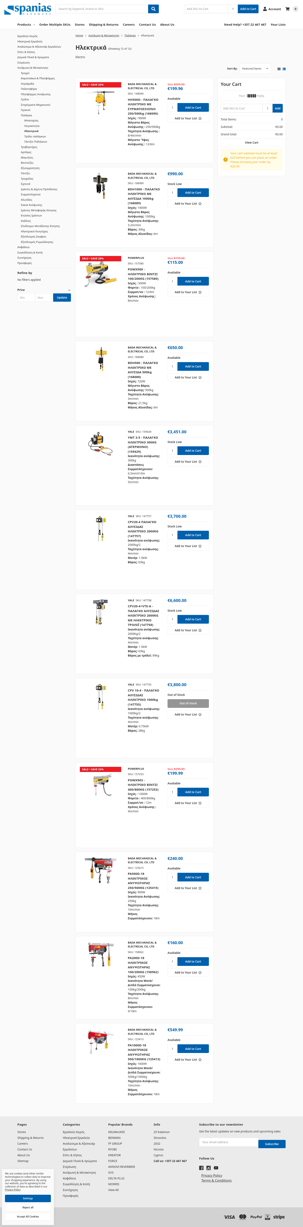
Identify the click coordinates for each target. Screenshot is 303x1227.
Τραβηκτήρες (29, 147)
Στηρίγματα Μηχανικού (35, 105)
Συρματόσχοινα (31, 194)
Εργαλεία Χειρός (27, 36)
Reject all (28, 1207)
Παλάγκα (26, 115)
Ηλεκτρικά (31, 131)
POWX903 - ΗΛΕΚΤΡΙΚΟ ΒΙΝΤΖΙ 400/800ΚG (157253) (143, 784)
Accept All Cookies (28, 1216)
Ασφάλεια (23, 247)
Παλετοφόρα (29, 89)
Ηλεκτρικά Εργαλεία (29, 41)
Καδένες (26, 221)
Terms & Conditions (216, 1176)
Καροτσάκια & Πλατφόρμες (38, 78)
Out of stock (188, 703)
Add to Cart (248, 9)
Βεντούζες (27, 162)
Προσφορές (24, 263)
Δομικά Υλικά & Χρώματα (33, 57)
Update (62, 297)
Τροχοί (25, 73)
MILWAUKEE (116, 1132)
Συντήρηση (24, 257)
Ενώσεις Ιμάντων (31, 215)
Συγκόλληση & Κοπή (30, 252)
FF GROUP (115, 1143)
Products (26, 24)
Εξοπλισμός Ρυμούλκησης (37, 242)
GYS (111, 1172)
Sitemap (23, 1161)
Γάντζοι (25, 173)
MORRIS (113, 1184)
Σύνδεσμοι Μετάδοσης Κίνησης (40, 226)
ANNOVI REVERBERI (121, 1167)
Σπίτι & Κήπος (26, 52)
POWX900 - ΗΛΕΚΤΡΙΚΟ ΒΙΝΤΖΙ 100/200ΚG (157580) (143, 274)
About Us (167, 24)
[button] (44, 289)
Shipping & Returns (104, 24)
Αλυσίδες (26, 200)
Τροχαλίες (27, 178)
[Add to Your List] (188, 118)
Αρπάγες (26, 152)
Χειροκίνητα (32, 126)
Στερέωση (23, 62)
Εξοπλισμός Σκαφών (33, 236)
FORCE (112, 1161)
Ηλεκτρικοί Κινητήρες (34, 231)
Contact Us (147, 24)
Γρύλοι (25, 99)
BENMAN (114, 1138)
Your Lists (278, 24)
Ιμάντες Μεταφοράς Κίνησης (39, 210)
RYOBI (112, 1149)
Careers (129, 24)
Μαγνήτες (27, 157)
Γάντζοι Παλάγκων (35, 141)
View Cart (252, 142)
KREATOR (114, 1155)
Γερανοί (25, 110)
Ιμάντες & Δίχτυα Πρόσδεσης (39, 189)
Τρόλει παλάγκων (35, 136)
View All (113, 1190)
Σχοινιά (25, 184)
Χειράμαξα (27, 83)
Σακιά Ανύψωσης (31, 205)
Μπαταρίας (31, 120)
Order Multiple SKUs (55, 24)
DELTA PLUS (116, 1178)
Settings (28, 1198)
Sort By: (232, 68)
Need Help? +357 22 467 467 (245, 24)
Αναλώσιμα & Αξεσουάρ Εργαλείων (39, 46)
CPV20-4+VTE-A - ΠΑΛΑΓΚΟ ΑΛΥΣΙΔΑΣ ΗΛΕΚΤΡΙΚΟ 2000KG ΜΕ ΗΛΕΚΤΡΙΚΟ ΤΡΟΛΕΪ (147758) (143, 615)
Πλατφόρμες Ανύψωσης (36, 94)
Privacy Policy (211, 1171)
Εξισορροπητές (30, 168)
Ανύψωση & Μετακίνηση (32, 68)
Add (277, 108)
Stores (80, 24)
